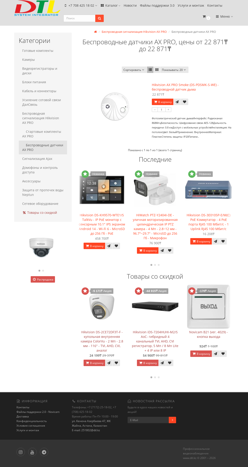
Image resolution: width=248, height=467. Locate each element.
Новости (130, 6)
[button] (206, 19)
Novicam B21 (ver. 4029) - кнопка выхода (208, 333)
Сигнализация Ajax (37, 158)
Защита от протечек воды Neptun (42, 192)
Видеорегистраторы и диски (39, 70)
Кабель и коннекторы (39, 91)
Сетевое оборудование (40, 203)
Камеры (28, 59)
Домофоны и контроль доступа (40, 169)
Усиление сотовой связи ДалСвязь (41, 101)
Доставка (22, 416)
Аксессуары (31, 181)
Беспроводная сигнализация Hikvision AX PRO (40, 118)
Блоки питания (34, 82)
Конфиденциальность (31, 421)
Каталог (110, 6)
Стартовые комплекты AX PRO (41, 133)
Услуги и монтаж (191, 6)
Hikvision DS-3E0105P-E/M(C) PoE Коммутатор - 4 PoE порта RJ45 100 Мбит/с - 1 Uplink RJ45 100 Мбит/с (208, 221)
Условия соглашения (30, 425)
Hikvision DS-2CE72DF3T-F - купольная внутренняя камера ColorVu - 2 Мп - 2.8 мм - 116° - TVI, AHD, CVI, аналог (102, 340)
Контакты (214, 6)
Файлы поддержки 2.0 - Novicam (38, 412)
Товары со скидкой (39, 212)
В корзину (162, 102)
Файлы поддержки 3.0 (157, 6)
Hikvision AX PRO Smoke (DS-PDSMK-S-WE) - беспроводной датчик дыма (185, 86)
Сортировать (134, 70)
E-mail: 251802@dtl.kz (86, 430)
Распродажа (42, 279)
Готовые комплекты (37, 50)
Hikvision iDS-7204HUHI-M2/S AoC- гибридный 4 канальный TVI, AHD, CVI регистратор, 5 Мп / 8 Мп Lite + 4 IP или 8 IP (155, 340)
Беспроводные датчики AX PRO (42, 147)
